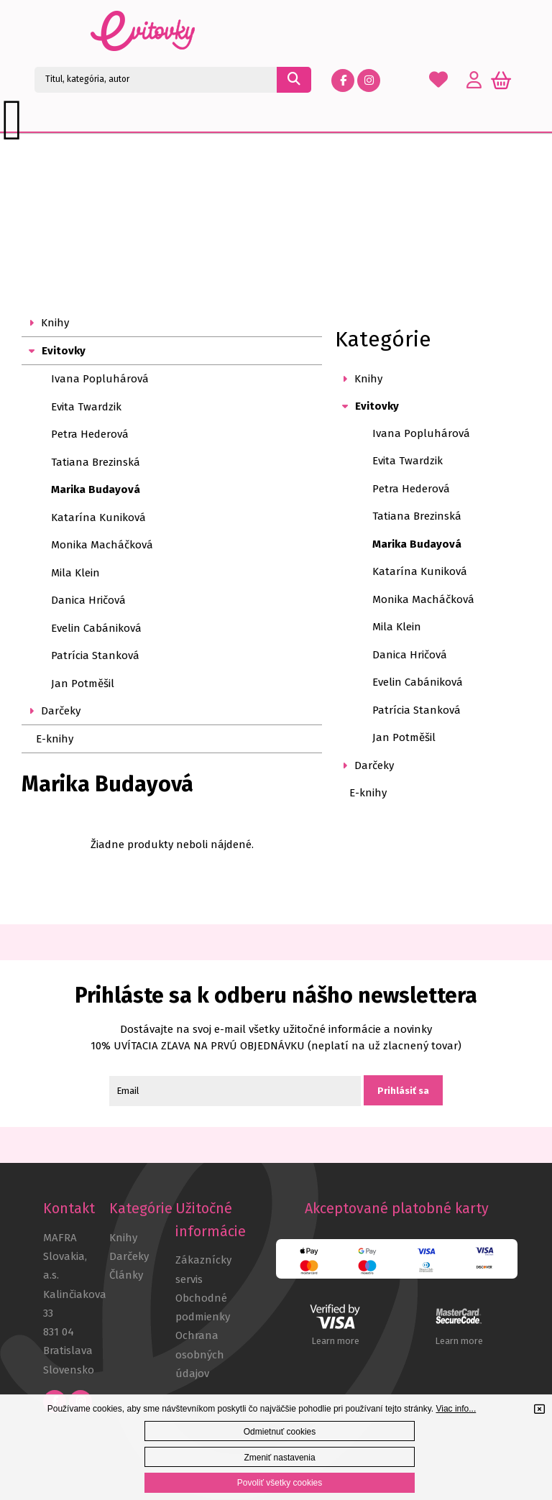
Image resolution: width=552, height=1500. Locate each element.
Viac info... (456, 1409)
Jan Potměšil (82, 683)
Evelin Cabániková (96, 628)
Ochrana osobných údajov (199, 1354)
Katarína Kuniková (98, 517)
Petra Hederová (90, 434)
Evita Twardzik (86, 406)
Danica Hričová (88, 600)
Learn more (335, 1340)
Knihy (123, 1237)
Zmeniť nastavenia (279, 1458)
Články (126, 1275)
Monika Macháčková (102, 544)
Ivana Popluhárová (100, 378)
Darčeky (129, 1256)
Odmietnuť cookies (280, 1432)
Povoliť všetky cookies (280, 1483)
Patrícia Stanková (95, 655)
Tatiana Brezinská (95, 462)
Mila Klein (75, 572)
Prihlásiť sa (403, 1090)
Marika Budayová (95, 489)
